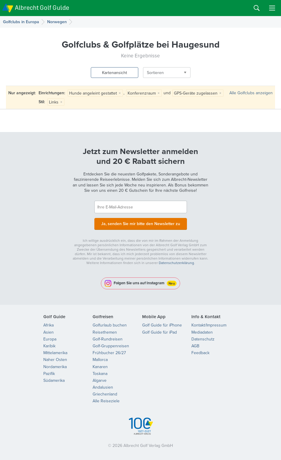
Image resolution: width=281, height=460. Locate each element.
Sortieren (155, 73)
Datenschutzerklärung (176, 262)
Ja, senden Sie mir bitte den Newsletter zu (140, 224)
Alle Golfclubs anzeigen (251, 93)
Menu (272, 8)
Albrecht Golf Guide (42, 7)
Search (256, 8)
